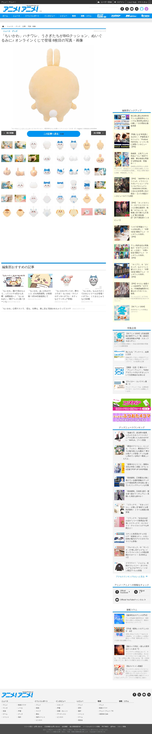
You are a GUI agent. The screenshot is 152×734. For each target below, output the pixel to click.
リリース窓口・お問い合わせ (33, 726)
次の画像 (97, 133)
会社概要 (65, 726)
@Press (112, 726)
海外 (19, 717)
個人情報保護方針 (75, 726)
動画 (74, 16)
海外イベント (40, 717)
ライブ (38, 711)
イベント (6, 717)
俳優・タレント (62, 711)
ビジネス (39, 720)
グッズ (20, 714)
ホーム (5, 16)
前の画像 (10, 133)
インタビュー (49, 16)
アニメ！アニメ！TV (106, 711)
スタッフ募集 (122, 726)
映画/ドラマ (22, 705)
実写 (79, 708)
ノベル (20, 708)
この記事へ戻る (53, 134)
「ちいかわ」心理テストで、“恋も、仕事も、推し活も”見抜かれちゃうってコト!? (43, 308)
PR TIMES (105, 726)
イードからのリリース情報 (91, 726)
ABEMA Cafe (103, 714)
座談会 (80, 720)
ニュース (16, 16)
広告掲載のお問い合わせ (52, 726)
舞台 (37, 714)
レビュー (63, 16)
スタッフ (60, 705)
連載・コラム (86, 16)
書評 (79, 711)
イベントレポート (32, 16)
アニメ (5, 705)
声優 (19, 711)
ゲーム (5, 714)
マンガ (5, 708)
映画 (37, 708)
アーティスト (61, 714)
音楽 (4, 711)
